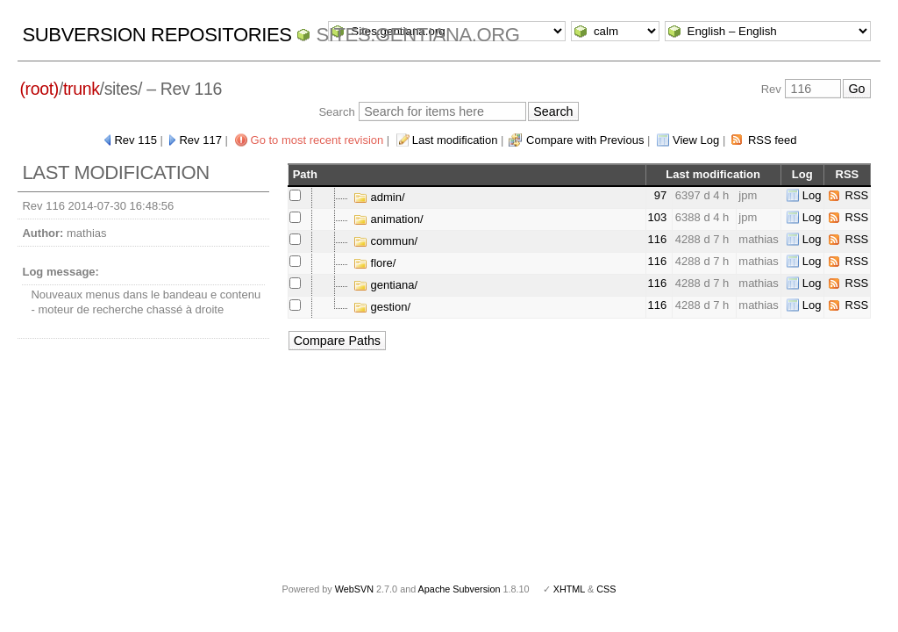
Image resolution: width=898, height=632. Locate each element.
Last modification (455, 140)
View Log (696, 140)
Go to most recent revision (317, 140)
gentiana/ (385, 284)
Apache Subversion (459, 589)
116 (657, 239)
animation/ (388, 219)
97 (660, 195)
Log (812, 195)
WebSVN (354, 589)
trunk (81, 88)
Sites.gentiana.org (417, 35)
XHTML (569, 589)
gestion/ (381, 306)
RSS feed (772, 140)
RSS (857, 195)
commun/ (385, 241)
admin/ (379, 197)
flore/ (374, 262)
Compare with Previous (585, 140)
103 (657, 217)
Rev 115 (135, 140)
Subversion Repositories (156, 35)
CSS (606, 589)
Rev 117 (200, 140)
